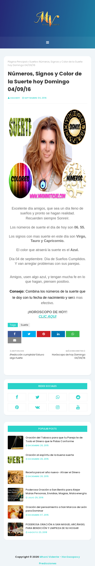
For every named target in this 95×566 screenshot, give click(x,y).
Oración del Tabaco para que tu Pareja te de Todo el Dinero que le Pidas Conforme (54, 439)
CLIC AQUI (47, 316)
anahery (15, 97)
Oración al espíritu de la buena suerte (50, 455)
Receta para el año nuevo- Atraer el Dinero (53, 472)
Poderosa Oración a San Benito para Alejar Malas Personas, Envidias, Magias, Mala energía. (56, 491)
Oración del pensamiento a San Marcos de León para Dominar (56, 509)
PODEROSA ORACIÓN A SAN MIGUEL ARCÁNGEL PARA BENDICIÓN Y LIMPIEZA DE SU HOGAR (55, 526)
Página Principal (17, 61)
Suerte (33, 61)
